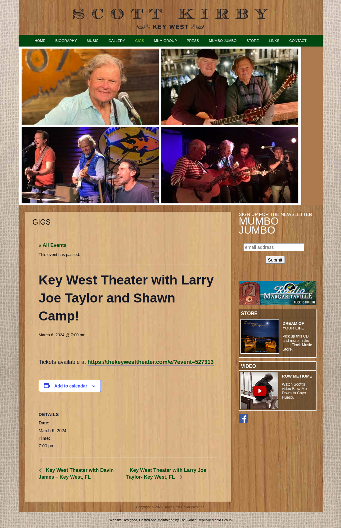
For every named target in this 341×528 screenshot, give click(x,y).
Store (252, 40)
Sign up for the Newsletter (275, 223)
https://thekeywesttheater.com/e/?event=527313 (150, 362)
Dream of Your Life (293, 325)
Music (93, 40)
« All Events (53, 245)
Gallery (116, 40)
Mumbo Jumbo (222, 40)
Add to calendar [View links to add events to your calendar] (70, 385)
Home (39, 40)
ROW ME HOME (297, 376)
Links (274, 40)
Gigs (139, 40)
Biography (66, 40)
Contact (298, 40)
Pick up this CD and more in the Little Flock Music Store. (297, 342)
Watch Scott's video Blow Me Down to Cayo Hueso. (294, 391)
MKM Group (165, 40)
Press (193, 40)
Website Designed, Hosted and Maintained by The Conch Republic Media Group (171, 520)
